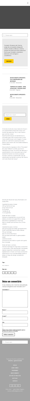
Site (3, 322)
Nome (4, 309)
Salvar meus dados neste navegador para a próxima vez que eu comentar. (13, 330)
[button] (28, 3)
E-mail (4, 316)
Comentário (5, 289)
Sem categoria (5, 265)
